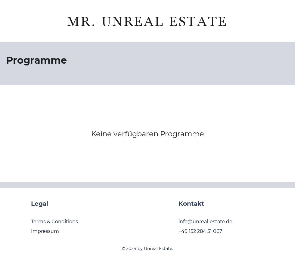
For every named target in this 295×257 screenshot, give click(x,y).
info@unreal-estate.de (205, 221)
